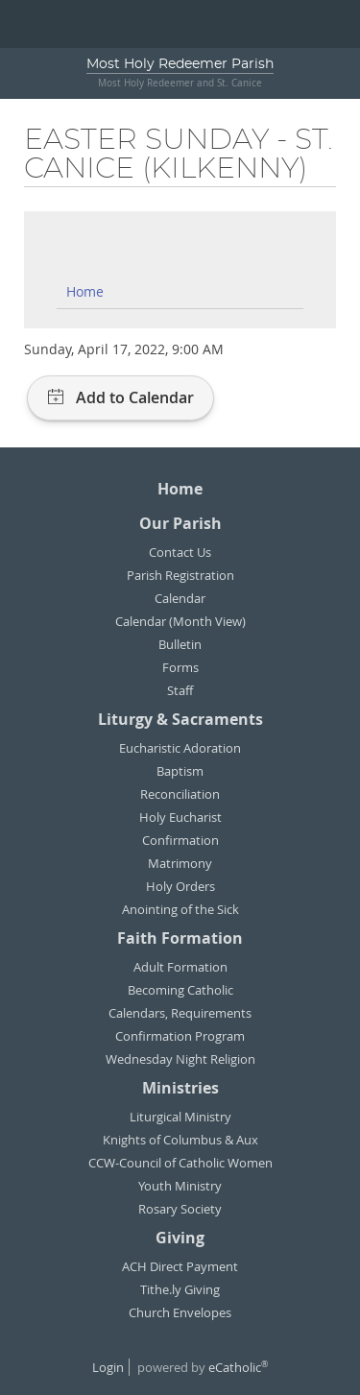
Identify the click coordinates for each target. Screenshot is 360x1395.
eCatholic (238, 1367)
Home (85, 291)
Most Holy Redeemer (180, 64)
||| (24, 24)
